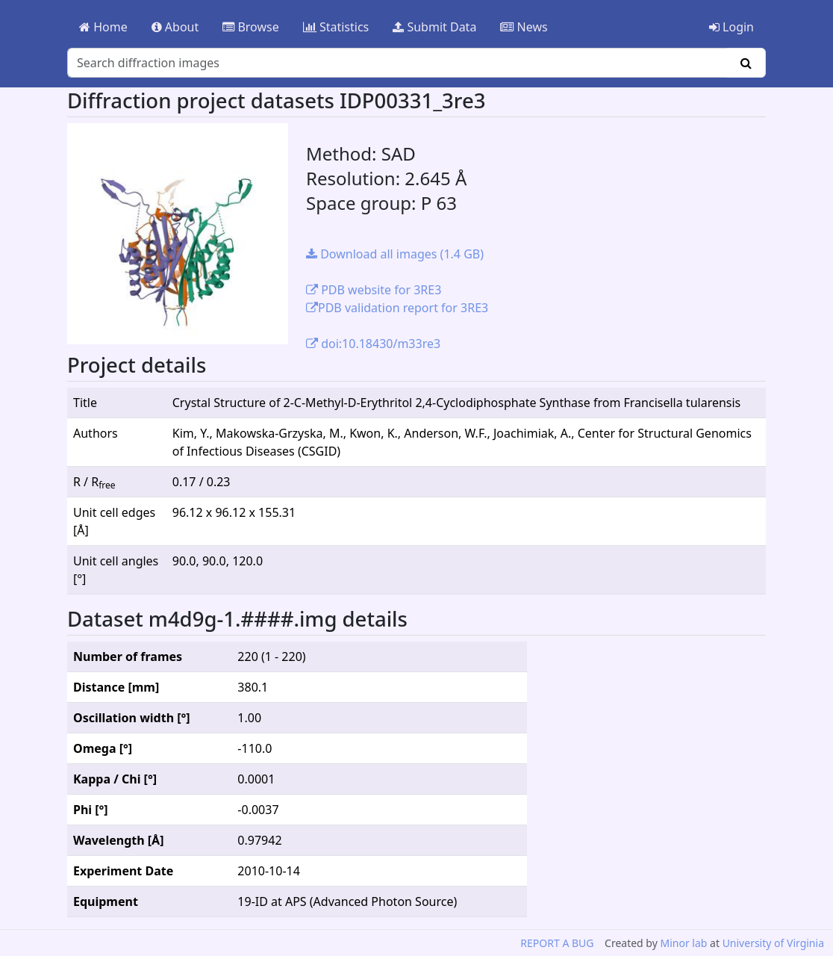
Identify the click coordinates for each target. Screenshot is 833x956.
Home (103, 27)
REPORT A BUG (556, 943)
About (175, 27)
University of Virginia (773, 943)
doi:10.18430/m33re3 (373, 343)
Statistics (336, 27)
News (523, 27)
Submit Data (434, 27)
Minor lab (683, 943)
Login (731, 27)
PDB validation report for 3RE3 (397, 307)
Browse (250, 27)
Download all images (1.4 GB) (395, 254)
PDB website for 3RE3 (373, 290)
